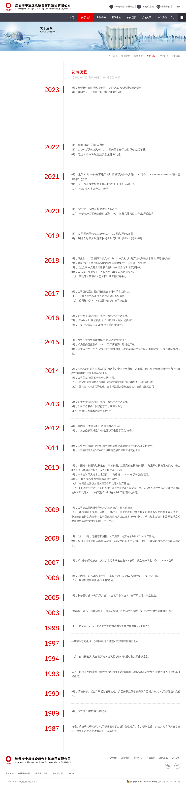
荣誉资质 (138, 56)
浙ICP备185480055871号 (169, 781)
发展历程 (151, 56)
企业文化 (163, 56)
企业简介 (113, 56)
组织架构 (125, 56)
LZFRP (71, 773)
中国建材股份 (41, 773)
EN (178, 6)
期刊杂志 (176, 56)
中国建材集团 (24, 773)
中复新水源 (58, 773)
